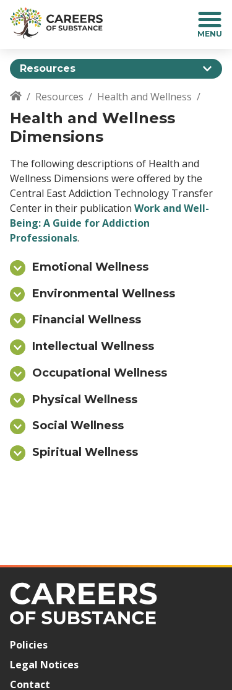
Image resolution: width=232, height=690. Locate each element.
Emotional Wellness (90, 267)
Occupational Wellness (99, 373)
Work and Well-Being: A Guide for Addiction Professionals (109, 223)
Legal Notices (44, 664)
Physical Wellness (84, 399)
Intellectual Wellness (93, 346)
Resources (59, 96)
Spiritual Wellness (85, 452)
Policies (29, 645)
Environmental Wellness (103, 293)
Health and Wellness (144, 96)
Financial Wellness (86, 319)
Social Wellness (78, 425)
